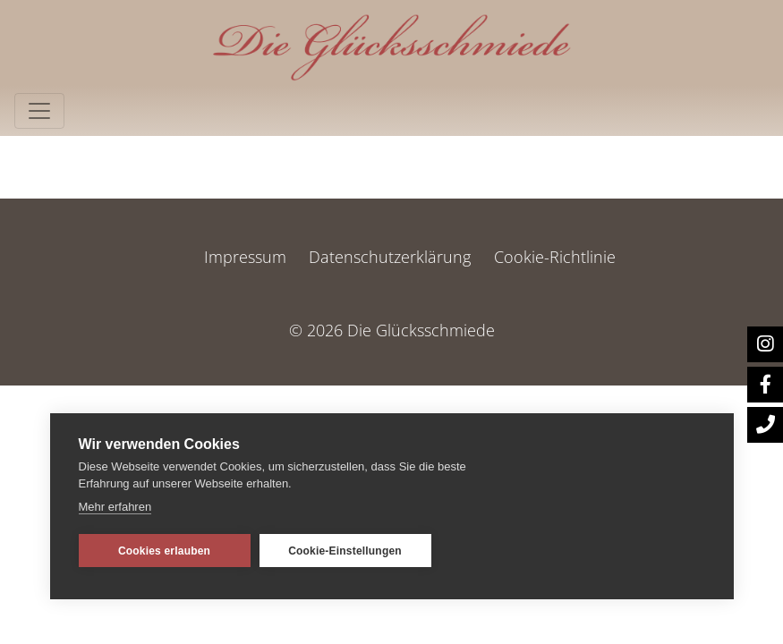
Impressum (245, 256)
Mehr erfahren (115, 506)
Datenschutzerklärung (390, 256)
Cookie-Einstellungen (345, 551)
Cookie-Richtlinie (555, 256)
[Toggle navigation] (39, 111)
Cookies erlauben (164, 551)
